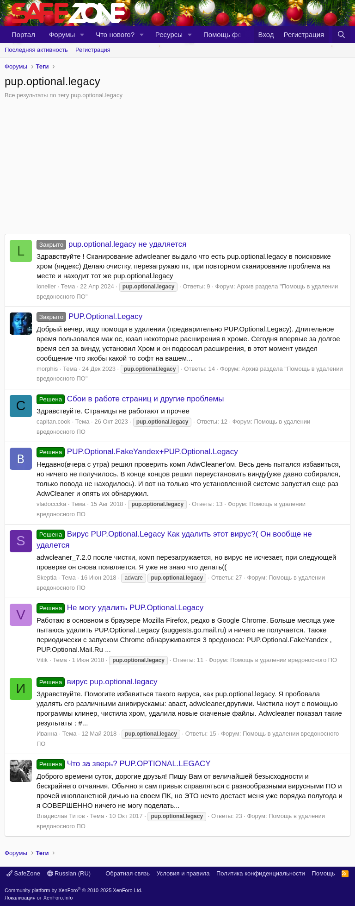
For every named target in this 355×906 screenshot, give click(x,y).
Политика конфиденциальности (260, 873)
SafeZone (23, 873)
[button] (82, 34)
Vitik (42, 659)
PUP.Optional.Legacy (89, 316)
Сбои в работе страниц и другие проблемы (130, 398)
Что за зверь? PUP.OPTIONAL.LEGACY (124, 763)
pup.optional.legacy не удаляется (111, 244)
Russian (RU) (69, 873)
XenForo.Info (58, 897)
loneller (46, 286)
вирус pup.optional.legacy (97, 681)
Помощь (323, 873)
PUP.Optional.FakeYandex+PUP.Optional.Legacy (137, 451)
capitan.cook (53, 421)
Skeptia (46, 577)
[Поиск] (341, 34)
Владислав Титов (61, 815)
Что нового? (115, 34)
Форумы (62, 34)
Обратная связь (127, 873)
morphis (47, 368)
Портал (23, 34)
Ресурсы (169, 34)
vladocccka (51, 503)
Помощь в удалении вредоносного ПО (283, 659)
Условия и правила (182, 873)
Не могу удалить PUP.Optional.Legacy (120, 607)
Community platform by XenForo (73, 890)
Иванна (47, 733)
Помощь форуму (230, 34)
